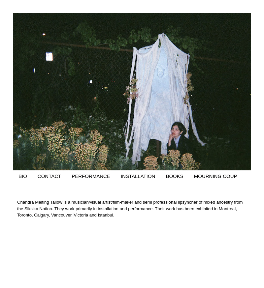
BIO (22, 176)
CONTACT (49, 176)
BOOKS (174, 176)
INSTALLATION (138, 176)
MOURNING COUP (215, 176)
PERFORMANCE (91, 176)
